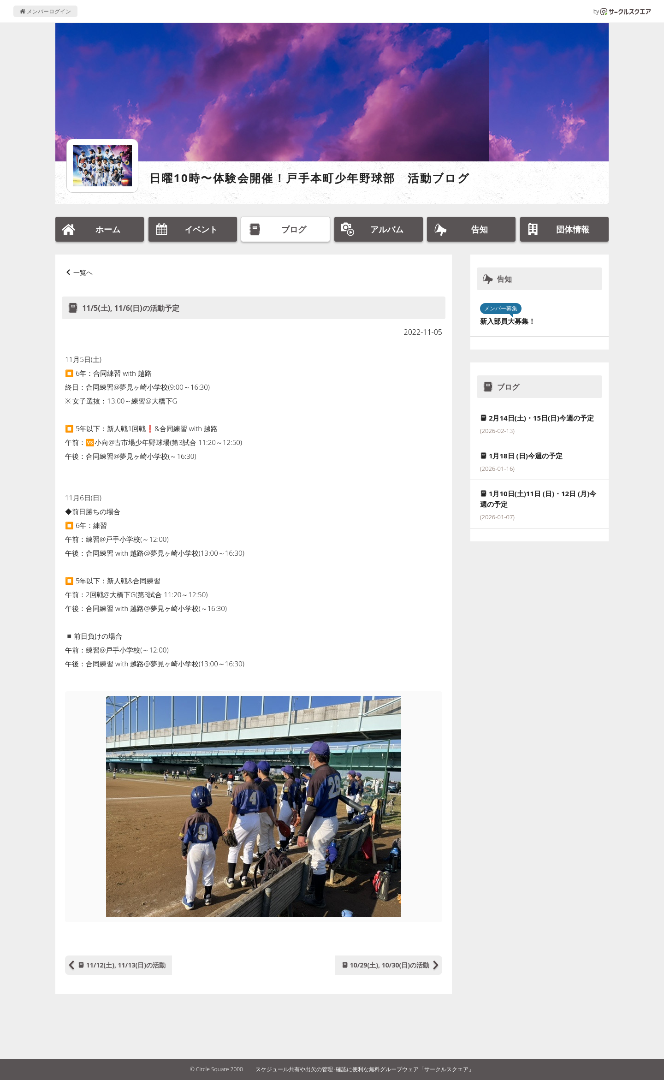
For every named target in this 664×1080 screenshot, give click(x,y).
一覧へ (83, 272)
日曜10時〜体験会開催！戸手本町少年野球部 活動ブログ (309, 177)
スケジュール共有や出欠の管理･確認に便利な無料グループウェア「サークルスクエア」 (364, 1069)
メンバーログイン (45, 11)
